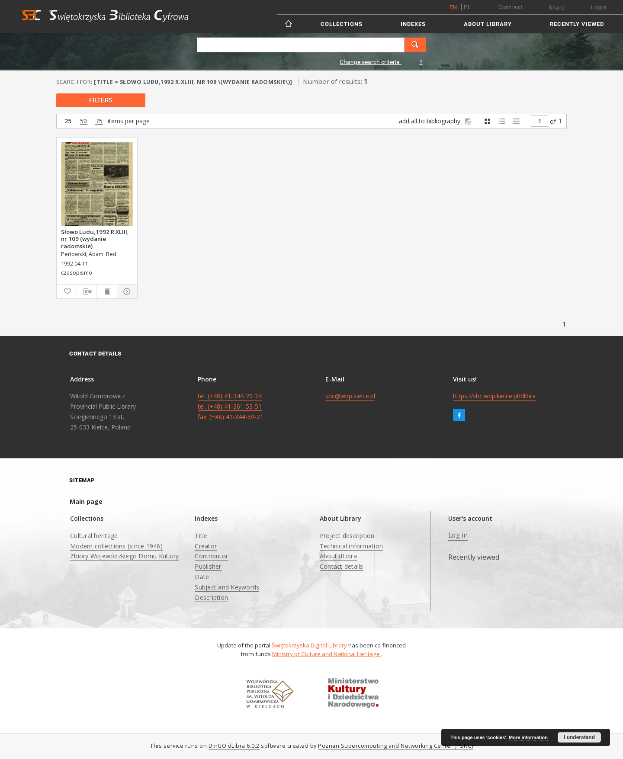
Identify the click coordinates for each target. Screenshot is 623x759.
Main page (86, 501)
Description (211, 597)
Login (599, 7)
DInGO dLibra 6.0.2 (234, 745)
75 (99, 121)
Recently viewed (577, 24)
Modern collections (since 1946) (116, 546)
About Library (488, 24)
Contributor (211, 556)
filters (100, 100)
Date (202, 577)
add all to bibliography (436, 121)
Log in (458, 535)
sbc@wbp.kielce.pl (350, 396)
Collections (342, 24)
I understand (579, 737)
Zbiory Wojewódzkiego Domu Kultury (124, 556)
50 (83, 121)
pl (467, 7)
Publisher (208, 566)
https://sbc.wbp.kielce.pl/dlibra (494, 396)
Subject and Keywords (227, 587)
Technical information (351, 546)
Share (557, 7)
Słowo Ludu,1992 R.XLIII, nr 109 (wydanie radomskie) (95, 239)
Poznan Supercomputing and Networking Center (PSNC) (395, 745)
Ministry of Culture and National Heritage (326, 654)
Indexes (413, 24)
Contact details (341, 566)
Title (201, 536)
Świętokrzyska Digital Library (309, 645)
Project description (347, 536)
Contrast (510, 7)
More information (528, 737)
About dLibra (338, 556)
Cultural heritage (94, 536)
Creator (206, 546)
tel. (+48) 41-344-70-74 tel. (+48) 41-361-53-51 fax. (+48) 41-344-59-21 (230, 406)
